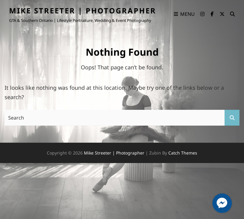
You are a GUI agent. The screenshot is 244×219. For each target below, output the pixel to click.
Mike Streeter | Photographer (82, 10)
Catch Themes (182, 153)
